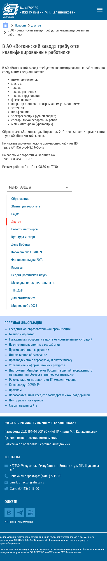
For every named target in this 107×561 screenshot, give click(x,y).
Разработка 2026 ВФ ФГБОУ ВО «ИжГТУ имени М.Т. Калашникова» (51, 432)
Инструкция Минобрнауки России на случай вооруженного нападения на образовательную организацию (50, 372)
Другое (36, 25)
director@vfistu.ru (31, 482)
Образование (20, 199)
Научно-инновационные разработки (34, 345)
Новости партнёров (24, 229)
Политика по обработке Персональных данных (37, 444)
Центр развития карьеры (26, 400)
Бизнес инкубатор (21, 334)
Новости (20, 25)
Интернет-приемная (19, 521)
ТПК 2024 (17, 290)
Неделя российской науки (29, 275)
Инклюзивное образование (28, 355)
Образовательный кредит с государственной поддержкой (49, 395)
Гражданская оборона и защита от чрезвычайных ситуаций (50, 339)
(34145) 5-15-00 (51, 476)
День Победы (20, 245)
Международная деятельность (32, 283)
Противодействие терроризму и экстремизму (40, 360)
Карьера (17, 267)
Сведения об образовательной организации (40, 329)
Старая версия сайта (23, 405)
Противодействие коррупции (29, 350)
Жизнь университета (25, 206)
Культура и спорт (23, 237)
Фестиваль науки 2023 (27, 260)
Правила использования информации (31, 438)
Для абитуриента (23, 298)
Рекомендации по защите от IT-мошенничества (42, 380)
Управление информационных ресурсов (37, 365)
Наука (15, 214)
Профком (15, 390)
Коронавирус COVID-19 (26, 252)
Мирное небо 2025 (24, 306)
